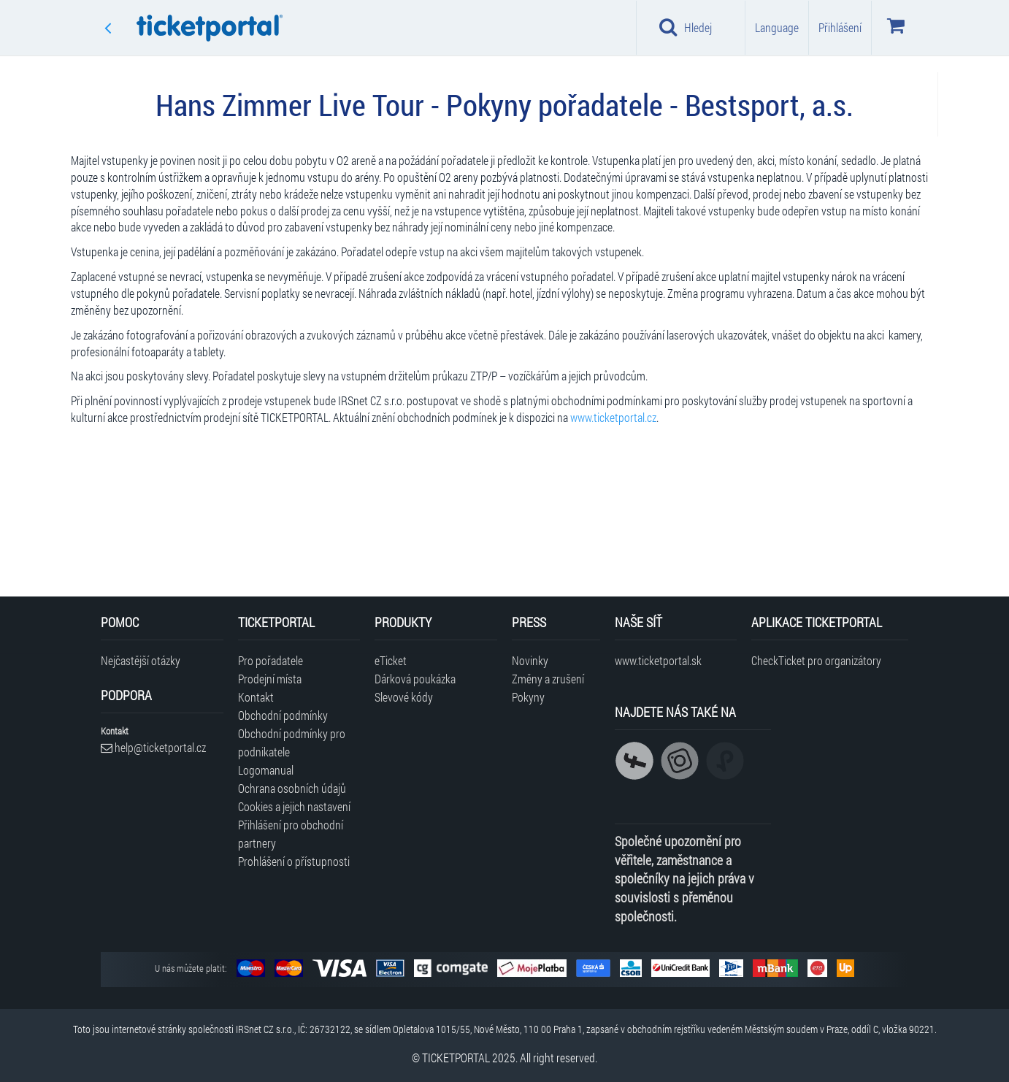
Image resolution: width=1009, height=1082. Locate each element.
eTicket (391, 660)
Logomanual (266, 770)
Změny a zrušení (548, 678)
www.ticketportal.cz (613, 417)
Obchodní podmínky (283, 715)
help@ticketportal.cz (153, 747)
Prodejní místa (270, 678)
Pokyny (528, 697)
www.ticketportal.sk (658, 660)
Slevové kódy (404, 697)
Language (777, 27)
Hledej (685, 27)
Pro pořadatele (270, 660)
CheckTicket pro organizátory (816, 660)
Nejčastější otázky (140, 660)
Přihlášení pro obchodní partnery (290, 834)
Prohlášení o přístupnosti (294, 861)
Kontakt (256, 697)
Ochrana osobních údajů (292, 788)
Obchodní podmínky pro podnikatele (291, 742)
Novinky (530, 660)
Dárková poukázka (415, 678)
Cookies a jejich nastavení (294, 806)
